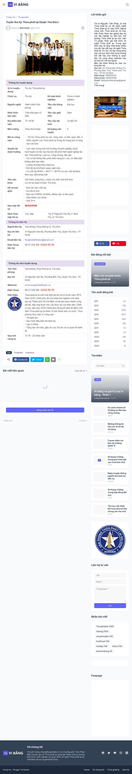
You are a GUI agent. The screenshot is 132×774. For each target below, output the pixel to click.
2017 (110, 328)
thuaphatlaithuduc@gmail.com (39, 240)
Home (87, 769)
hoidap (101, 646)
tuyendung (30, 353)
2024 (110, 346)
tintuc (117, 646)
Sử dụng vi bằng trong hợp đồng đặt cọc (117, 492)
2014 (110, 314)
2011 (110, 301)
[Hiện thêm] (59, 360)
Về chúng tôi (98, 769)
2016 (110, 323)
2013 (110, 310)
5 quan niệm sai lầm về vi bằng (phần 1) (115, 443)
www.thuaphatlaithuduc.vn (38, 285)
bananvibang (104, 651)
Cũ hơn (82, 421)
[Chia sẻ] (82, 28)
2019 (110, 332)
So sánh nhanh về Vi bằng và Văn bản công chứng (117, 410)
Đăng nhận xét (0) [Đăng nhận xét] (45, 410)
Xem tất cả (80, 371)
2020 (110, 337)
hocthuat (102, 641)
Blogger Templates (21, 770)
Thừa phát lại (113, 769)
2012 (110, 305)
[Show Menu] (4, 4)
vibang (102, 631)
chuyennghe (104, 636)
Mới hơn (8, 421)
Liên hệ (125, 769)
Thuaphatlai (23, 18)
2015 (110, 319)
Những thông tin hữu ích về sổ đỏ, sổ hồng (116, 426)
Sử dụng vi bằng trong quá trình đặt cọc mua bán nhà (117, 459)
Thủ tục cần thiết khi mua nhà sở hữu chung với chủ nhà (117, 509)
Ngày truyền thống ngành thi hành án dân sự (117, 476)
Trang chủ (10, 18)
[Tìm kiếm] (127, 4)
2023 (110, 341)
